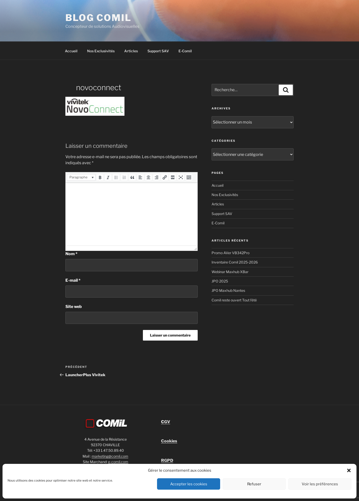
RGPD (167, 460)
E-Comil (185, 51)
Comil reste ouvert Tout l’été (234, 300)
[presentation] (81, 177)
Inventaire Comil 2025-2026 (235, 262)
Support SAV (158, 51)
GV (165, 421)
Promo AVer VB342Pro (230, 253)
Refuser (254, 484)
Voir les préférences (320, 484)
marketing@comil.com (110, 456)
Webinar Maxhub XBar (230, 272)
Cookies (169, 441)
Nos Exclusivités (101, 51)
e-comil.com (118, 462)
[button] (348, 470)
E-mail (73, 280)
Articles (131, 51)
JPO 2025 (220, 281)
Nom (71, 253)
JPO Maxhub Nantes (228, 290)
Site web (73, 306)
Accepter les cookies (188, 484)
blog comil (98, 17)
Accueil (71, 51)
